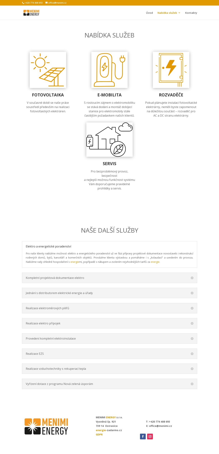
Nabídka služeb (167, 12)
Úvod (149, 12)
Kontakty (191, 12)
